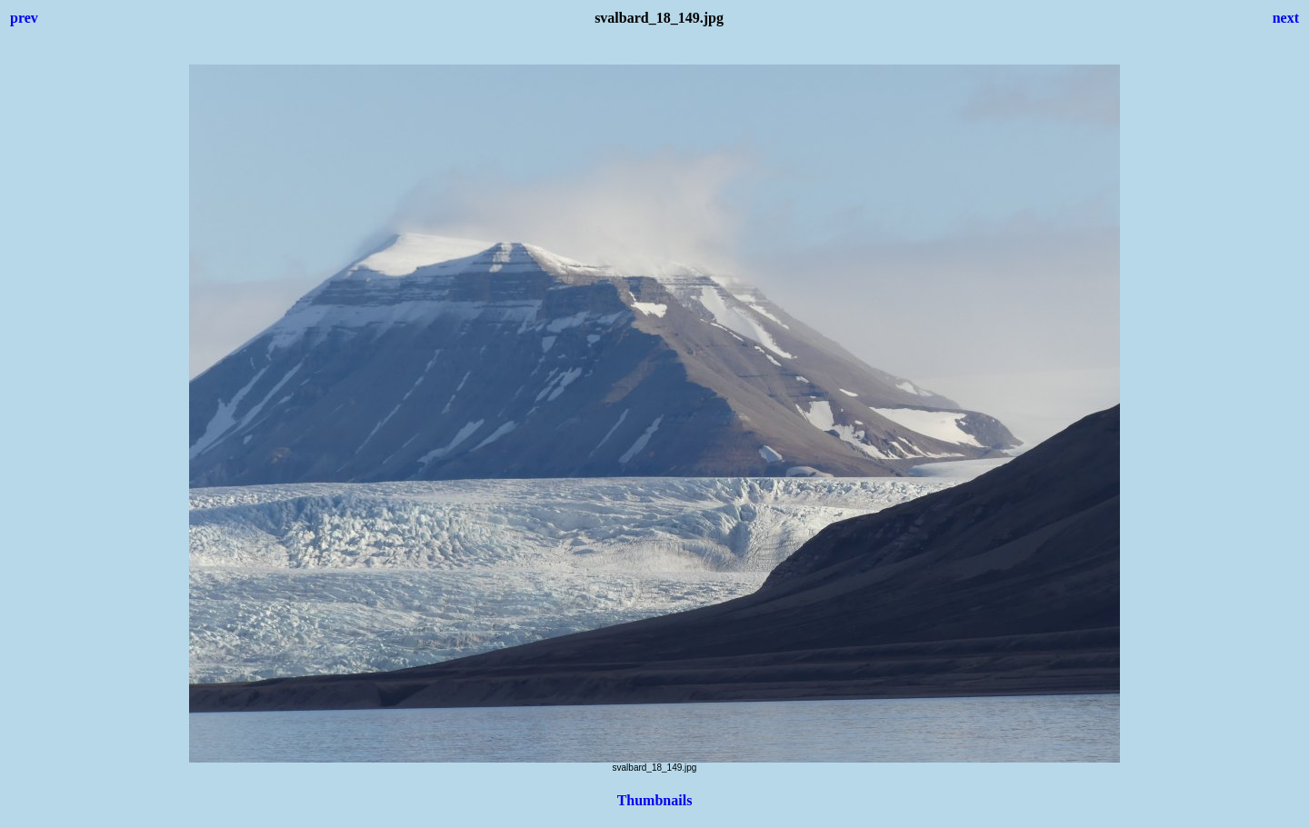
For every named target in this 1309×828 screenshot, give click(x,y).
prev (24, 17)
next (1286, 17)
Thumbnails (655, 800)
